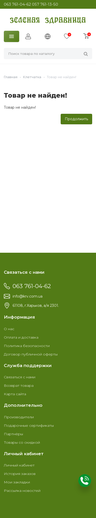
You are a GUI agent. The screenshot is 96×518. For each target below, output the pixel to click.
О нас (9, 329)
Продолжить (76, 119)
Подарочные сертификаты (29, 425)
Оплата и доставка (21, 337)
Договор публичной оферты (31, 354)
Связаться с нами (19, 377)
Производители (19, 417)
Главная (10, 77)
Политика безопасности (27, 345)
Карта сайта (15, 394)
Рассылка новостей (22, 490)
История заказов (20, 473)
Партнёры (13, 434)
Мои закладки (17, 482)
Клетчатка (32, 77)
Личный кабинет (19, 465)
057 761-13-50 (45, 4)
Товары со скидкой (22, 442)
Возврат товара (19, 385)
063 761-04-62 (17, 4)
